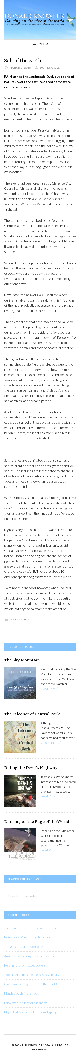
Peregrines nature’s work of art (24, 946)
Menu (43, 44)
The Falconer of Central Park (32, 713)
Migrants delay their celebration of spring (30, 1012)
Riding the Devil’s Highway (31, 767)
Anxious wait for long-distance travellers (30, 956)
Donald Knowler (40, 19)
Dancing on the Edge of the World (36, 821)
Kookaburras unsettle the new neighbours (31, 974)
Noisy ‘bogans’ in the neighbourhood (27, 937)
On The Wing (19, 619)
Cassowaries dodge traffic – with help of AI (31, 984)
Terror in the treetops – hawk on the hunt (31, 928)
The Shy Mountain (22, 660)
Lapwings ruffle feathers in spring (25, 1003)
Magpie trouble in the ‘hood (21, 993)
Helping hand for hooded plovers (25, 965)
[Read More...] (49, 688)
